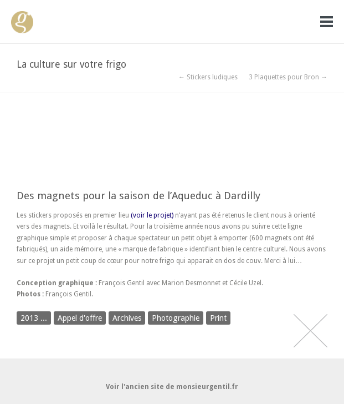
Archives (126, 318)
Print (218, 318)
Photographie (175, 318)
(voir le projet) (152, 215)
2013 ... (33, 318)
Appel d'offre (80, 318)
